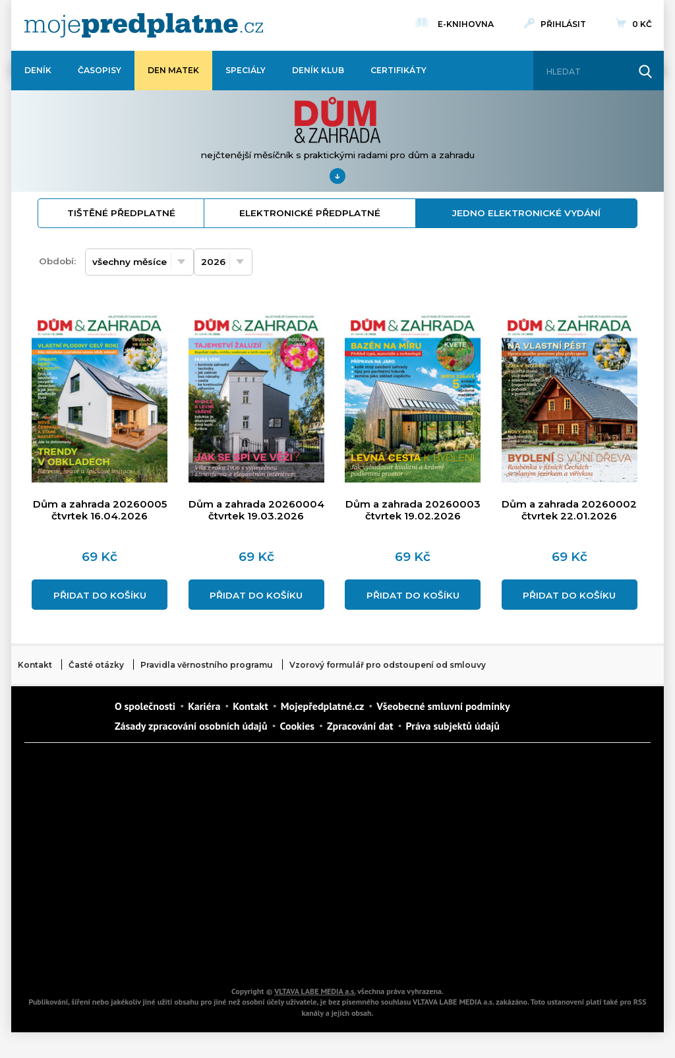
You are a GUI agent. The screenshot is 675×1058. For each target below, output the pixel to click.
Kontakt (35, 665)
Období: (57, 261)
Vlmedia (63, 715)
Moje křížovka (410, 769)
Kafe (298, 815)
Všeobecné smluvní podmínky (443, 706)
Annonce (298, 861)
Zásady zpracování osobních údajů (191, 725)
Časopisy (99, 70)
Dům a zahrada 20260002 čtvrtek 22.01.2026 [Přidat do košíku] (569, 510)
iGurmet (186, 908)
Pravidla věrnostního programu (206, 665)
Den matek (173, 70)
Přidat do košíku (99, 595)
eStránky (522, 861)
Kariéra (204, 706)
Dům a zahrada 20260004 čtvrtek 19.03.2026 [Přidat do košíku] (256, 510)
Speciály (245, 70)
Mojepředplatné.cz (323, 706)
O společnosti (145, 706)
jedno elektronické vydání (526, 213)
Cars (74, 908)
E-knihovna (466, 22)
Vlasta (74, 861)
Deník (37, 70)
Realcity (186, 815)
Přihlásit (563, 24)
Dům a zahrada (522, 769)
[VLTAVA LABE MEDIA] (143, 25)
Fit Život (298, 769)
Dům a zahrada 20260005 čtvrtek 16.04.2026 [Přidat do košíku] (100, 510)
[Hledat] (586, 72)
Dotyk (186, 769)
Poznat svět (186, 954)
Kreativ (522, 908)
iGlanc (298, 954)
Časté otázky (96, 665)
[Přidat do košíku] (99, 476)
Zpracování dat (360, 725)
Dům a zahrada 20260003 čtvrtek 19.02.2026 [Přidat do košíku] (413, 510)
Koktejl (410, 954)
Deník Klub (318, 70)
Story (410, 861)
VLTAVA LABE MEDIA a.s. (314, 991)
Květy (186, 861)
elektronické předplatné (309, 213)
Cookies (297, 725)
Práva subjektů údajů (453, 725)
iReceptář (410, 815)
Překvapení (298, 908)
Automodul (74, 954)
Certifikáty (398, 70)
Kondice (74, 815)
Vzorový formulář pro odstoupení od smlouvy (387, 665)
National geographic (410, 908)
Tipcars (522, 815)
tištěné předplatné (121, 213)
